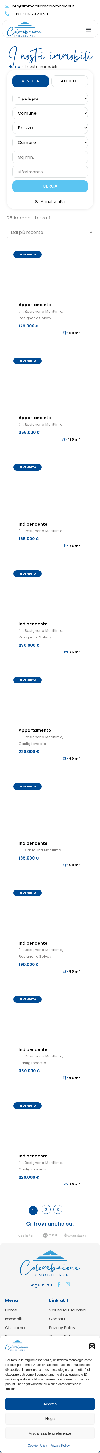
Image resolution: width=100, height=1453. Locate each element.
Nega (50, 1418)
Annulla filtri (50, 201)
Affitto (69, 81)
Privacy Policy (60, 1445)
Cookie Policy (37, 1445)
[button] (92, 1346)
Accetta (50, 1404)
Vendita (30, 81)
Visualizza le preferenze (50, 1433)
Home (15, 66)
